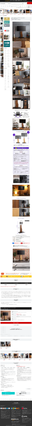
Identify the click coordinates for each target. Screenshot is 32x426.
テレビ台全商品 (18, 7)
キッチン (14, 6)
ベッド (18, 6)
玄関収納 (20, 6)
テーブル (3, 6)
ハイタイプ (22, 7)
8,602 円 (26, 284)
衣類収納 (12, 6)
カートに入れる (16, 322)
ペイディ (3, 387)
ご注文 (28, 2)
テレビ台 (7, 6)
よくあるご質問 (4, 395)
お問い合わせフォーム (8, 393)
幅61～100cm (20, 7)
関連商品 (29, 7)
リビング (9, 6)
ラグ (24, 6)
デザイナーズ (26, 6)
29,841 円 (6, 284)
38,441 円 (16, 284)
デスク (5, 6)
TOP (16, 7)
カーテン (22, 6)
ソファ (1, 6)
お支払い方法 (3, 383)
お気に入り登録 (29, 3)
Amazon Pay (14, 422)
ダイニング (16, 6)
